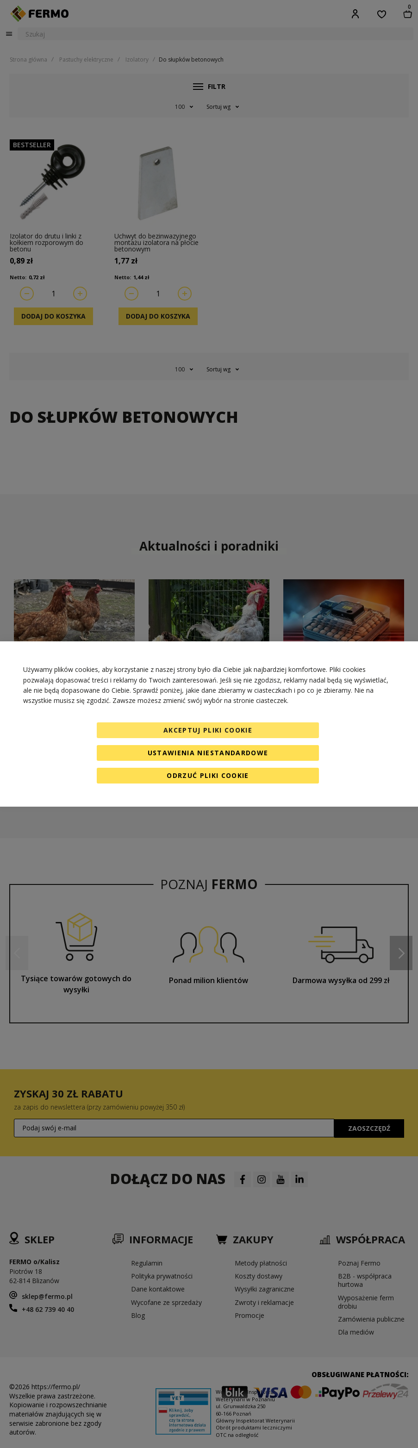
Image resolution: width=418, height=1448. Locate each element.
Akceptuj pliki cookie (207, 730)
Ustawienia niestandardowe (208, 752)
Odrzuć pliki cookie (208, 775)
